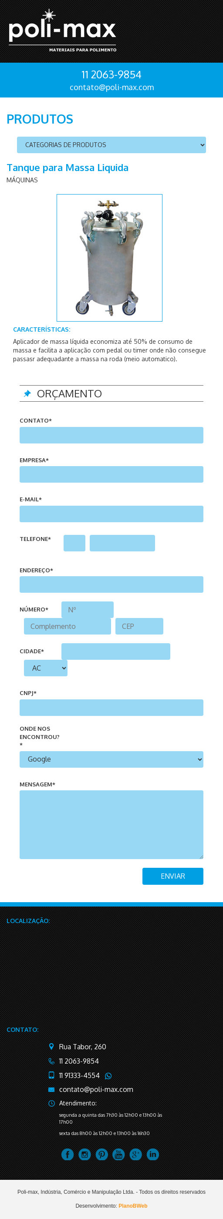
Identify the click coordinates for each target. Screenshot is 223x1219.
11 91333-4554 (79, 1075)
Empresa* (34, 460)
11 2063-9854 (111, 74)
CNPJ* (28, 692)
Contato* (36, 420)
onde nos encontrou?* (40, 736)
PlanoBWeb (132, 1206)
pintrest (101, 1154)
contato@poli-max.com (112, 87)
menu (202, 29)
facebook (67, 1154)
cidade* (32, 651)
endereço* (36, 570)
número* (34, 609)
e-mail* (31, 499)
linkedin (152, 1154)
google (135, 1154)
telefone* (35, 538)
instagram (84, 1154)
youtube (118, 1154)
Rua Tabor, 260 (82, 1046)
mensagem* (37, 784)
